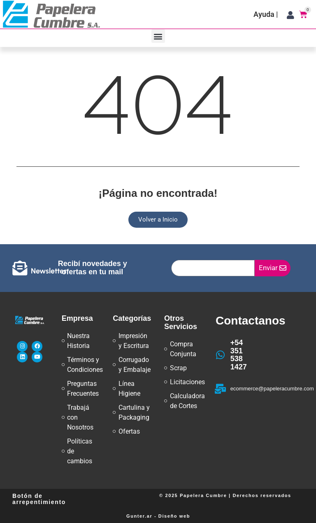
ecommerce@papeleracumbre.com (272, 388)
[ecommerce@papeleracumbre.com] (220, 389)
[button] (158, 36)
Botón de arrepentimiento (39, 499)
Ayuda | (265, 14)
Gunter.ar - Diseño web (158, 516)
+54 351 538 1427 (238, 355)
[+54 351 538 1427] (220, 355)
